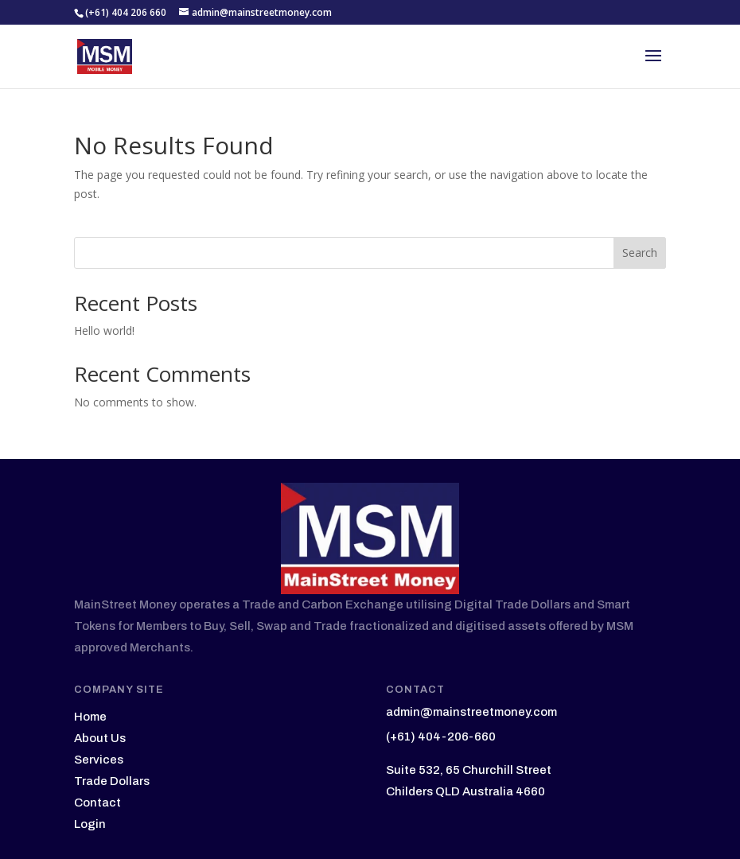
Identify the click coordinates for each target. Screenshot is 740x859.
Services (98, 759)
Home (90, 716)
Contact (97, 802)
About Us (100, 738)
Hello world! (104, 330)
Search (639, 252)
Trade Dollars (112, 781)
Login (90, 824)
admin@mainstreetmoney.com (471, 711)
